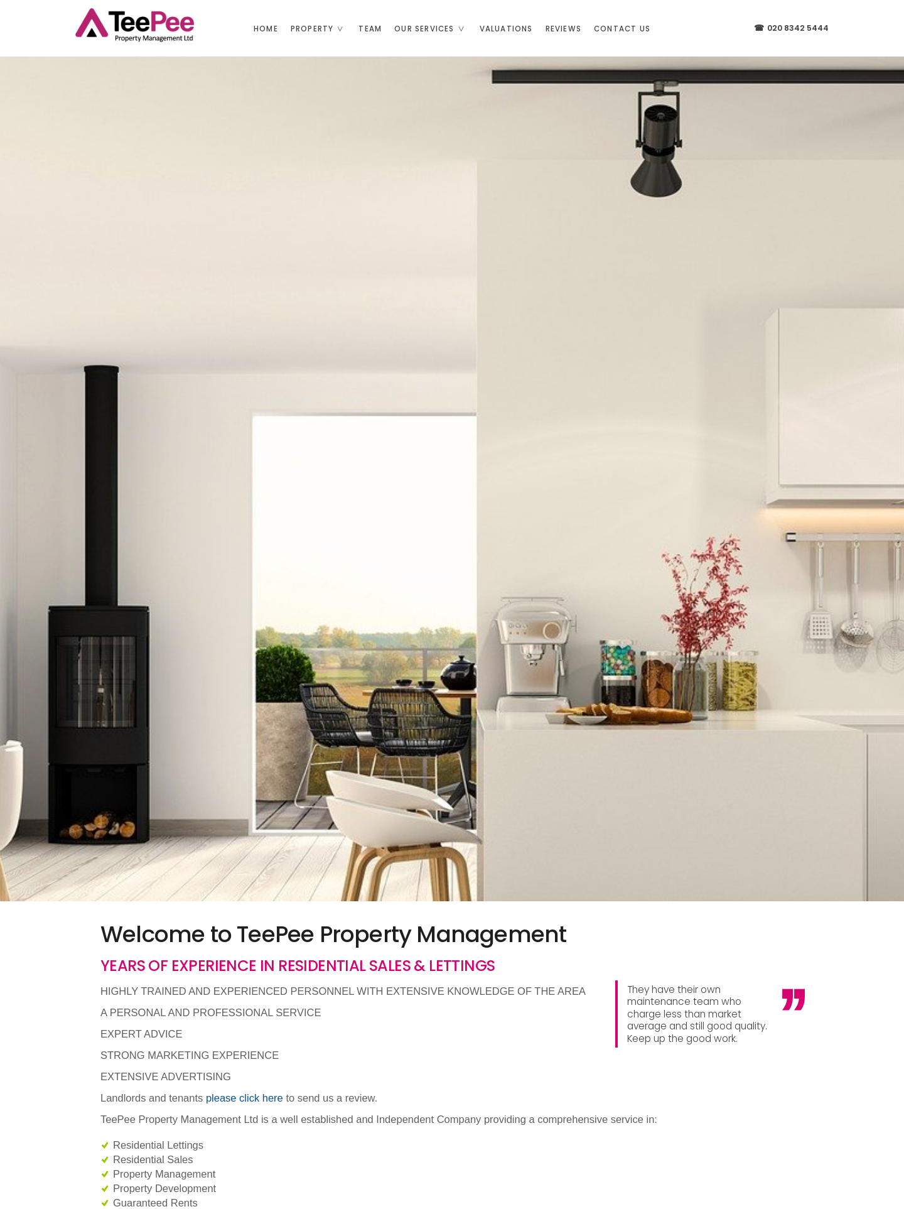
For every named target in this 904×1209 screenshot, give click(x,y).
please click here (244, 1097)
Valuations (506, 29)
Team (370, 29)
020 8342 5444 (791, 28)
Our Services (433, 29)
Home (266, 29)
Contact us (622, 29)
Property (322, 29)
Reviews (563, 29)
